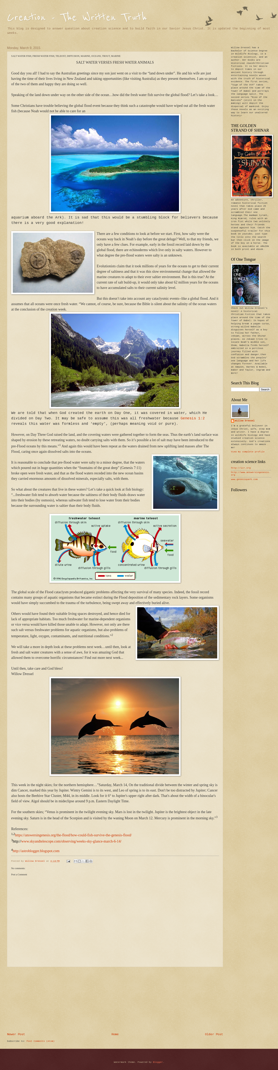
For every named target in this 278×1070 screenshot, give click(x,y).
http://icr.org (241, 468)
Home (115, 1034)
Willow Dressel (245, 421)
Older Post (214, 1034)
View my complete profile (248, 452)
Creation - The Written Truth (77, 17)
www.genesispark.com (244, 479)
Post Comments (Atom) (41, 1041)
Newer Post (16, 1034)
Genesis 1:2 (193, 418)
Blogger (158, 1062)
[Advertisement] (115, 1000)
